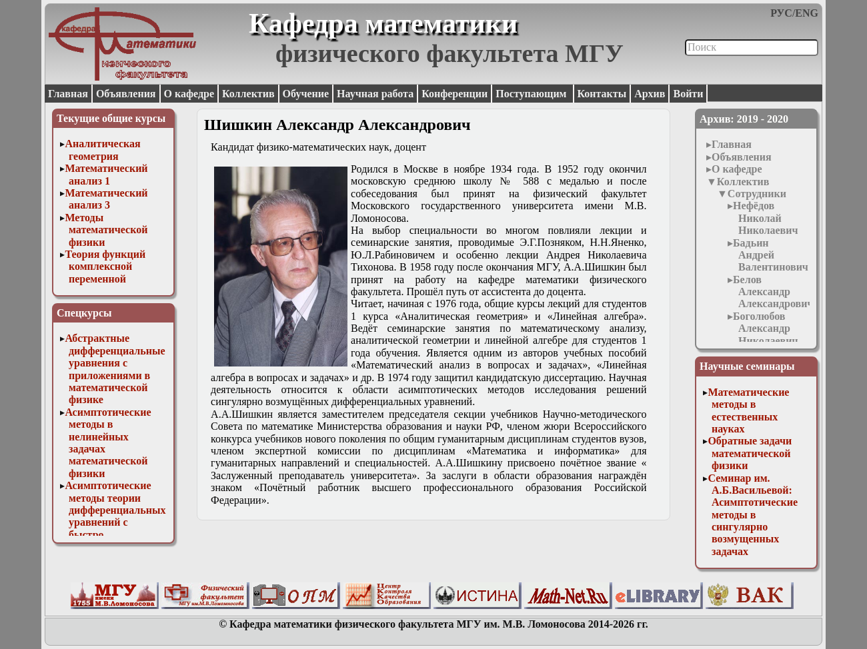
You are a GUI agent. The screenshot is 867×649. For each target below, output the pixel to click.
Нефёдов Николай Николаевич (765, 218)
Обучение (306, 93)
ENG (806, 13)
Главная (68, 93)
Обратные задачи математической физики (750, 453)
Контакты (602, 93)
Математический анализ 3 (106, 199)
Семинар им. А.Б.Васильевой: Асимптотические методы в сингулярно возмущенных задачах (753, 514)
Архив (649, 93)
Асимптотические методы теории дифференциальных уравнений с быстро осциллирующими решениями (115, 522)
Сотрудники (757, 193)
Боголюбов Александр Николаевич (765, 328)
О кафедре (189, 93)
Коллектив (248, 93)
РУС (781, 13)
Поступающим (532, 93)
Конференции (454, 93)
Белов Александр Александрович (773, 292)
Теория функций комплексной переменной (105, 267)
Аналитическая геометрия (102, 149)
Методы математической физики (106, 230)
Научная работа (375, 93)
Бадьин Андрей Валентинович (770, 255)
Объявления (126, 93)
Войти (688, 93)
